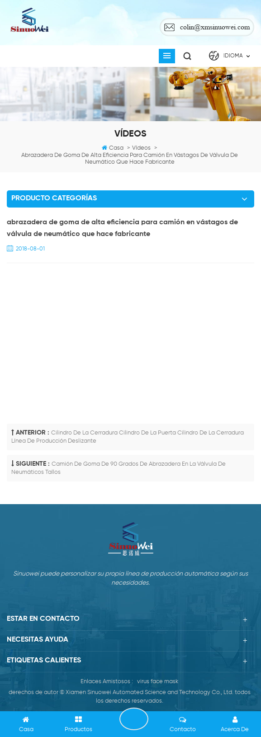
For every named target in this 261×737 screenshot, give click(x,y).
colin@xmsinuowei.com (215, 27)
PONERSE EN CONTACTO (133, 719)
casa (116, 148)
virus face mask (157, 682)
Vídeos (141, 148)
